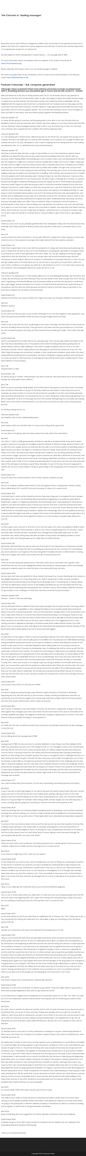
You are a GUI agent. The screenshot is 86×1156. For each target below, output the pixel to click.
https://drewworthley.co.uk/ (17, 77)
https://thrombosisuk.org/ (11, 63)
